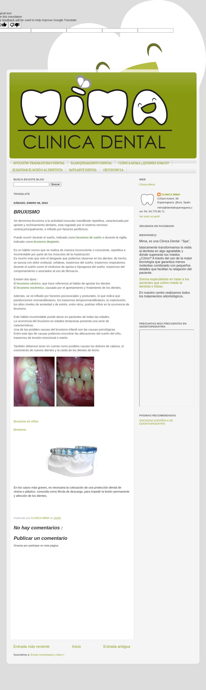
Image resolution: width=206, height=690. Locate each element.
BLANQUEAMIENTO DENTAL (91, 163)
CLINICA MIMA (170, 194)
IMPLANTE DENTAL (83, 170)
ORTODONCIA (113, 170)
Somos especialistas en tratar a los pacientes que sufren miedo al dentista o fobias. (164, 282)
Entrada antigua (116, 646)
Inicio (76, 646)
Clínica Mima (147, 184)
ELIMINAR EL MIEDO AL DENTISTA (37, 170)
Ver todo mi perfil (149, 216)
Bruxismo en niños (26, 421)
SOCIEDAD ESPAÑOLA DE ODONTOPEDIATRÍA (156, 422)
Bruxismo (20, 429)
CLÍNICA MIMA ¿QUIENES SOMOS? (143, 163)
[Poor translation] (14, 25)
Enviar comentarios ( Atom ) (47, 654)
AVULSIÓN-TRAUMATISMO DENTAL (39, 163)
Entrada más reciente (31, 646)
